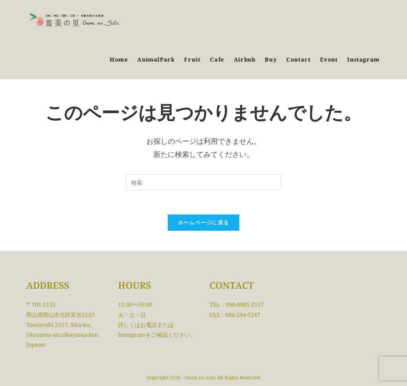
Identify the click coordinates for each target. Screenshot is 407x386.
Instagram (131, 334)
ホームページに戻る (203, 222)
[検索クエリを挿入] (203, 182)
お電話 (148, 324)
